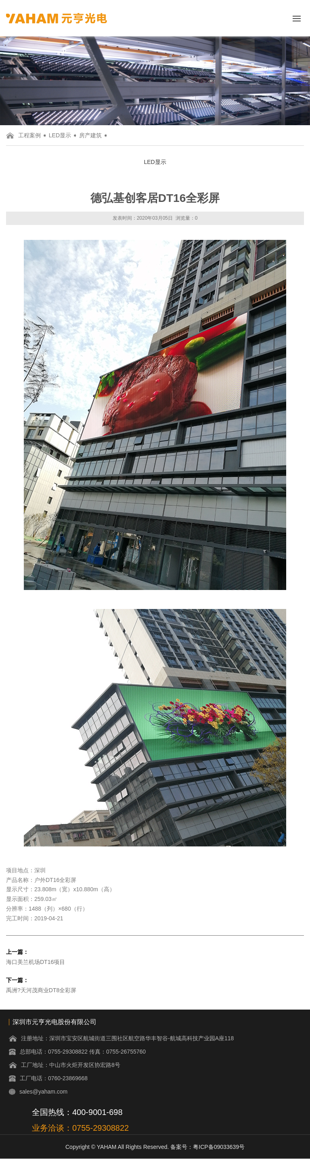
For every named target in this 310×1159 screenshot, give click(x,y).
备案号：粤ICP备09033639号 (207, 1147)
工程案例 (29, 135)
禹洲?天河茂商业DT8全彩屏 (41, 990)
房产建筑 (90, 135)
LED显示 (60, 135)
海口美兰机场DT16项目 (35, 962)
